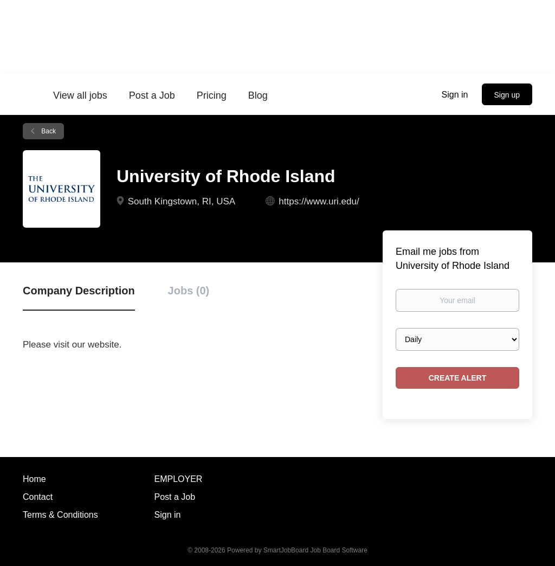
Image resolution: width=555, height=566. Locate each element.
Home (34, 479)
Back (48, 131)
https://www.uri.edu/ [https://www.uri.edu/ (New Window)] (319, 201)
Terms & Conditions (60, 514)
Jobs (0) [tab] (189, 291)
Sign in (455, 94)
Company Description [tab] (79, 291)
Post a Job (175, 496)
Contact (38, 496)
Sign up (507, 95)
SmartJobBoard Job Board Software (315, 550)
